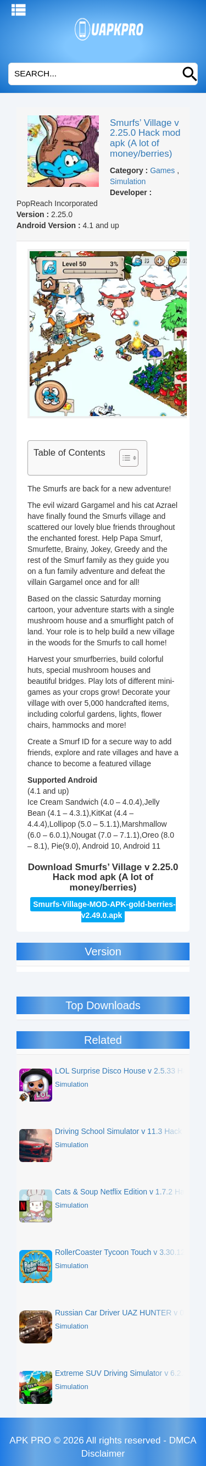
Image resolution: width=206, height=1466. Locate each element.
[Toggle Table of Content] (123, 457)
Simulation (128, 181)
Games (162, 170)
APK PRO (30, 1440)
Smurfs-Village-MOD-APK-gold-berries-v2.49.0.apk (104, 910)
